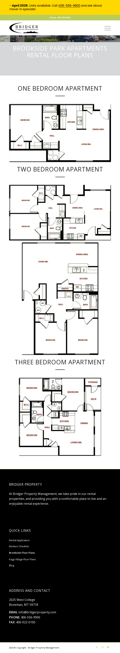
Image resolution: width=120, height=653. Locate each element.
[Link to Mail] (108, 647)
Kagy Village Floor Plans (22, 559)
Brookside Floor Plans (22, 552)
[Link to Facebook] (97, 647)
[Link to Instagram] (102, 647)
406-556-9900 (30, 617)
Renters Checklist (19, 546)
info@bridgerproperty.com (37, 612)
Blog (11, 565)
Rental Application (19, 540)
